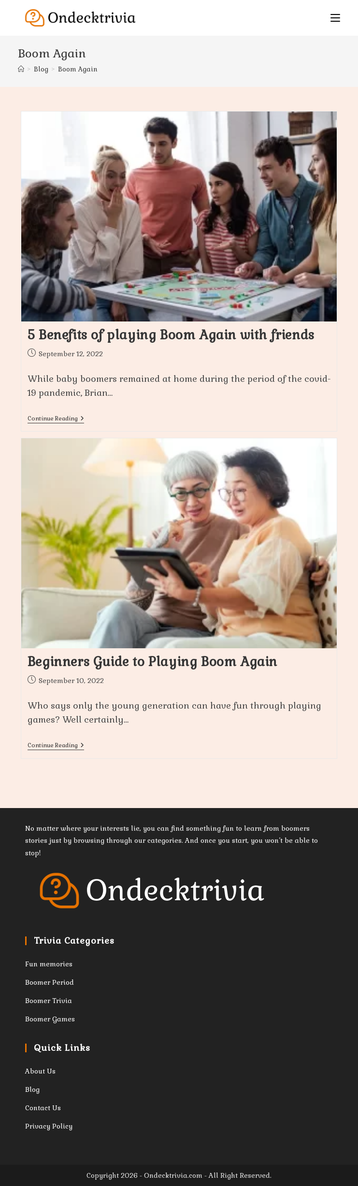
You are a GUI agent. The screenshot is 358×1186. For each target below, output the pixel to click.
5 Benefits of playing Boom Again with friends (171, 335)
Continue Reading (56, 419)
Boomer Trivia (48, 1000)
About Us (40, 1071)
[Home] (21, 69)
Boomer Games (50, 1019)
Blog (32, 1089)
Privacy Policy (48, 1126)
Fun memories (48, 964)
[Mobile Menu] (335, 18)
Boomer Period (49, 982)
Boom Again (78, 69)
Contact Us (43, 1107)
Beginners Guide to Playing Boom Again (152, 662)
